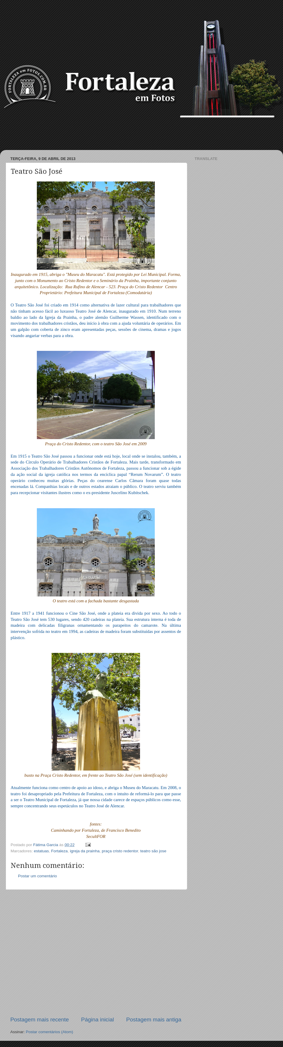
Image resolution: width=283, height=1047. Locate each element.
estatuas (41, 851)
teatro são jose (153, 851)
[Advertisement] (141, 134)
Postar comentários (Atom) (49, 1032)
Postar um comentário (37, 876)
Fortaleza (59, 851)
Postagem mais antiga (153, 1019)
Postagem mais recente (39, 1019)
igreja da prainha (85, 851)
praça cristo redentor (120, 851)
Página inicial (97, 1019)
